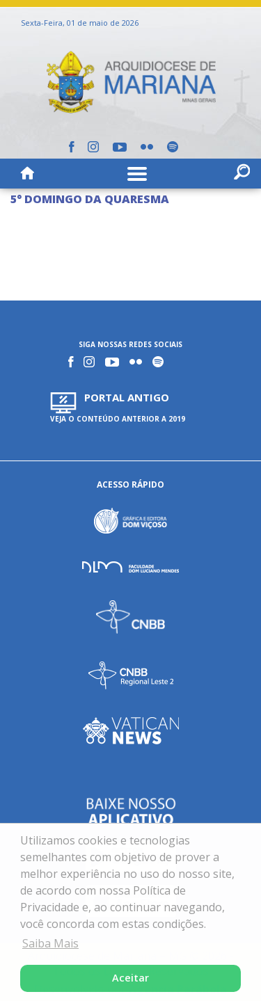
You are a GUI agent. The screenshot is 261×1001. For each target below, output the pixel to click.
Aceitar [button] (130, 977)
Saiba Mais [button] (50, 943)
